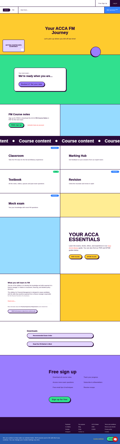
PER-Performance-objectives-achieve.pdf (23, 311)
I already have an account (35, 125)
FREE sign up (16, 125)
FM (13, 10)
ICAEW (93, 429)
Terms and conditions (110, 424)
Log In (115, 3)
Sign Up (102, 3)
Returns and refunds (110, 427)
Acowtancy (12, 3)
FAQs (79, 429)
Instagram (67, 431)
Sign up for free (59, 399)
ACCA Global (95, 424)
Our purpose (81, 424)
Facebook (67, 424)
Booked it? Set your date (31, 84)
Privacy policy (108, 429)
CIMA (93, 427)
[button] (115, 439)
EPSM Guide (91, 256)
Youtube (67, 429)
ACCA (6, 10)
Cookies (107, 431)
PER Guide (75, 256)
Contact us (81, 431)
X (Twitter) (68, 427)
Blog (79, 427)
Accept (111, 439)
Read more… (12, 301)
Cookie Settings (98, 439)
